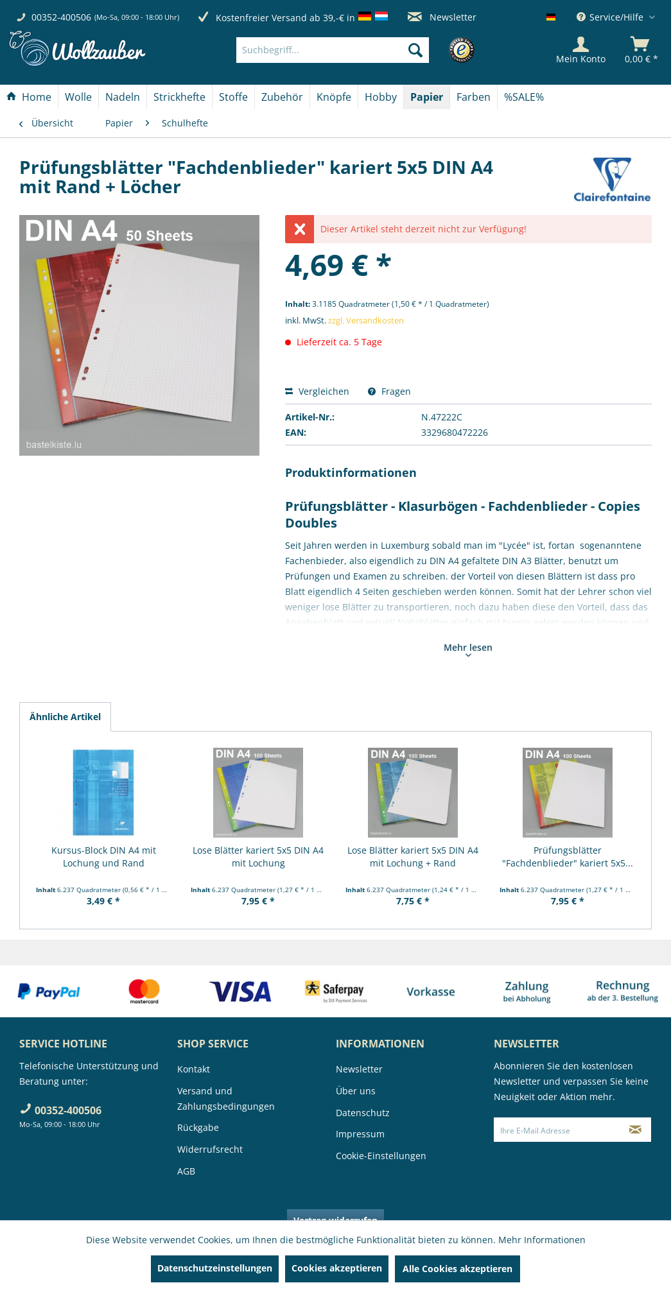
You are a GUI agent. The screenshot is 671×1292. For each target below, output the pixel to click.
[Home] (29, 97)
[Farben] (473, 97)
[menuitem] (352, 50)
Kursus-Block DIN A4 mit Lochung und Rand (103, 856)
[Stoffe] (233, 97)
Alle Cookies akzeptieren (457, 1268)
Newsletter (442, 17)
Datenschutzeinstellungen (214, 1268)
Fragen (389, 391)
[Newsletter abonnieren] (635, 1129)
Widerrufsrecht (210, 1149)
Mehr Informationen (542, 1240)
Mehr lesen (468, 649)
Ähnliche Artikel (65, 717)
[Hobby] (380, 97)
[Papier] (426, 97)
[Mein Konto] (581, 50)
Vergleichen (317, 391)
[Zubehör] (282, 97)
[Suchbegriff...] (332, 50)
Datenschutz (363, 1113)
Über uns (356, 1091)
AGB (186, 1171)
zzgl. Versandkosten (366, 320)
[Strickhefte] (179, 97)
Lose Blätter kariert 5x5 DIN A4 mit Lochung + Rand (412, 856)
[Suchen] (415, 50)
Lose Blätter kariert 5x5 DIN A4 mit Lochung (258, 856)
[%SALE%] (524, 97)
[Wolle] (78, 97)
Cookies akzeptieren (337, 1268)
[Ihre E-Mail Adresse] (557, 1129)
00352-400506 (61, 17)
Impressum (360, 1134)
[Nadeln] (122, 97)
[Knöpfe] (334, 97)
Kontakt (193, 1069)
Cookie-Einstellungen (381, 1156)
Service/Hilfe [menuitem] (611, 17)
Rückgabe (198, 1127)
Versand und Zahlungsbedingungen (226, 1098)
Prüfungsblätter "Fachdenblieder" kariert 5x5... (567, 856)
